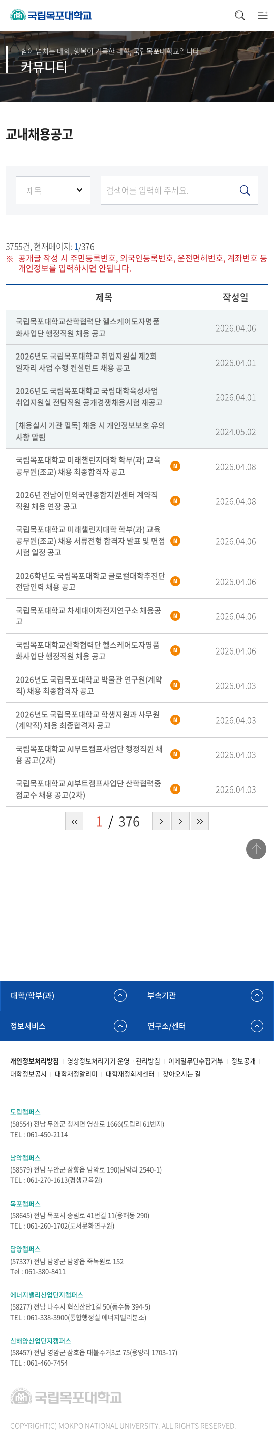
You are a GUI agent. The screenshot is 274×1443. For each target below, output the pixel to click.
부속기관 (161, 995)
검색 (239, 15)
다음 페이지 (161, 821)
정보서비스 (28, 1025)
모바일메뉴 (262, 15)
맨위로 (256, 849)
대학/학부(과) (32, 995)
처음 (74, 821)
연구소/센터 (166, 1025)
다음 (180, 821)
